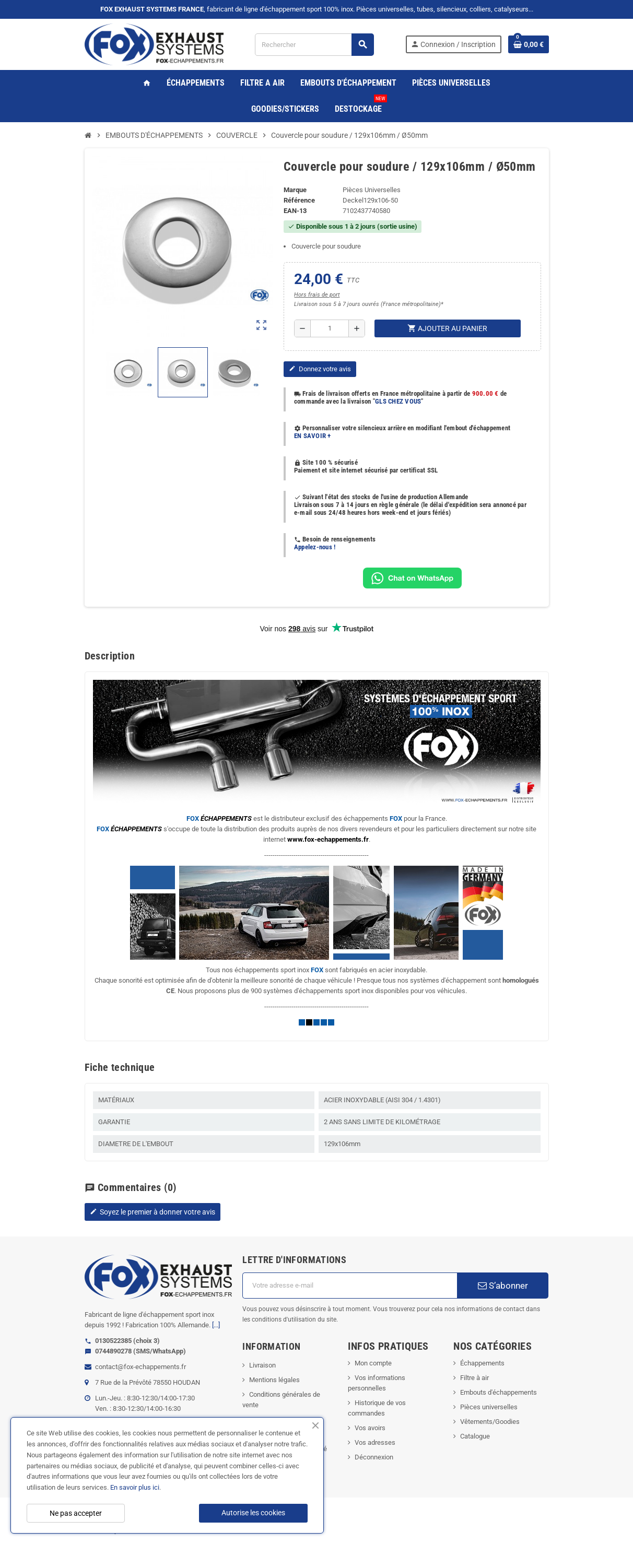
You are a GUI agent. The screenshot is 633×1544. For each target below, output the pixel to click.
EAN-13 (295, 211)
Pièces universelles (489, 1407)
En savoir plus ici (134, 1487)
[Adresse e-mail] (349, 1285)
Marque (295, 190)
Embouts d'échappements (498, 1392)
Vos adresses (375, 1442)
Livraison (262, 1365)
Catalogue (475, 1436)
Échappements (482, 1363)
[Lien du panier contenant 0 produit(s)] (528, 44)
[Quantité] (329, 328)
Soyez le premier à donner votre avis (152, 1212)
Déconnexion (374, 1457)
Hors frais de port (316, 294)
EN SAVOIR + (312, 436)
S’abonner (503, 1285)
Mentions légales (274, 1380)
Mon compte (373, 1363)
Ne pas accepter (76, 1513)
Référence (299, 200)
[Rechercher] (314, 44)
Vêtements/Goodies (490, 1421)
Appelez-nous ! (315, 547)
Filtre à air (474, 1378)
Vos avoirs (370, 1428)
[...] (216, 1325)
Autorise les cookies (253, 1512)
